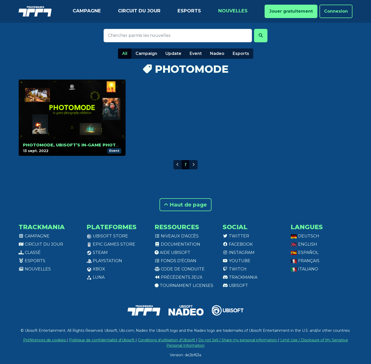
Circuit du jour (139, 11)
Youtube (236, 260)
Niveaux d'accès (177, 236)
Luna (96, 277)
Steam (97, 252)
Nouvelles (233, 11)
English (304, 244)
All (124, 53)
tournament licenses (184, 285)
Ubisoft (235, 285)
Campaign (146, 53)
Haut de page (185, 205)
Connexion (336, 11)
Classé (30, 252)
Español (304, 252)
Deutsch (305, 236)
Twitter (236, 236)
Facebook (238, 244)
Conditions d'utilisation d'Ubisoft (167, 340)
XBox (96, 269)
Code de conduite (180, 269)
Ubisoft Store (107, 236)
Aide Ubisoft (172, 252)
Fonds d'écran (175, 260)
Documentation (177, 244)
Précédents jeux (179, 277)
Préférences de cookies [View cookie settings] (45, 340)
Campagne (87, 11)
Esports (189, 11)
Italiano (304, 269)
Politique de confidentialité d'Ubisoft (102, 340)
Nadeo (217, 53)
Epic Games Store (111, 244)
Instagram (239, 252)
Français (305, 260)
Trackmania (240, 277)
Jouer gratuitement (291, 11)
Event (196, 53)
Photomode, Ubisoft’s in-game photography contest (92, 145)
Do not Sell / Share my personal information (238, 340)
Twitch (235, 269)
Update (173, 53)
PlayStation (104, 260)
